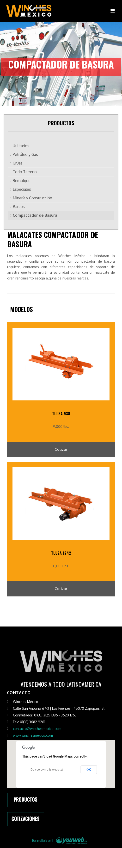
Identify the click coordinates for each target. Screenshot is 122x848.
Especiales (22, 189)
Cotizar (61, 449)
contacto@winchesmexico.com (37, 729)
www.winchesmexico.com (33, 735)
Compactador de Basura (35, 215)
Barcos (19, 206)
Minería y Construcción (32, 198)
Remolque (21, 180)
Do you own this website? (46, 769)
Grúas (18, 163)
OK (88, 770)
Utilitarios (21, 145)
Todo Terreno (25, 171)
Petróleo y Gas (25, 154)
